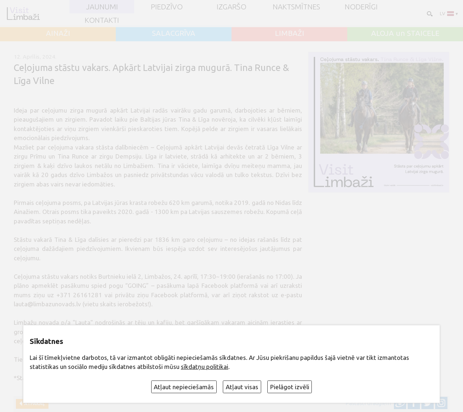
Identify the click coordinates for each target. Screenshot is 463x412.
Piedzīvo (167, 6)
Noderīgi (361, 6)
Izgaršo (231, 6)
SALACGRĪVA (173, 33)
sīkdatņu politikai (204, 366)
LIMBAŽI (289, 33)
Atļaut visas (242, 386)
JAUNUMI (102, 6)
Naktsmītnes (296, 6)
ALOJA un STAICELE (405, 33)
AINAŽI (58, 33)
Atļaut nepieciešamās (184, 386)
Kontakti (102, 20)
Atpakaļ (33, 403)
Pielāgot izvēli (289, 386)
